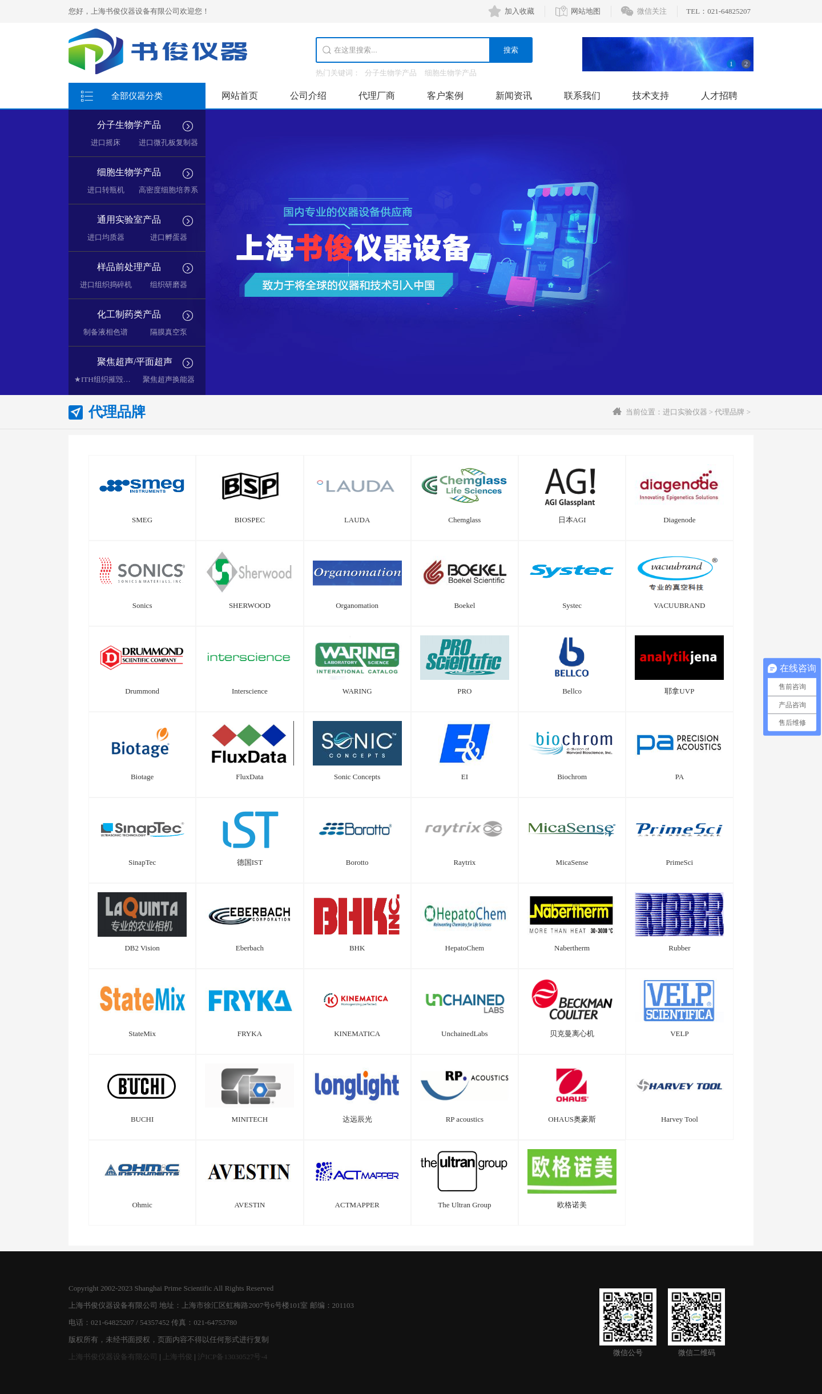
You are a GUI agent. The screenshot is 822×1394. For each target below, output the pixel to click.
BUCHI (142, 1119)
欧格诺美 (572, 1204)
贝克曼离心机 (572, 1033)
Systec (572, 605)
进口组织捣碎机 (106, 284)
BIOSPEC (250, 519)
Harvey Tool (679, 1119)
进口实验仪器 (685, 412)
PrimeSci (680, 862)
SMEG (142, 519)
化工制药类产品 (129, 314)
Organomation (357, 605)
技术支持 (650, 95)
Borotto (357, 862)
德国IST (250, 862)
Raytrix (464, 862)
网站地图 (586, 11)
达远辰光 (357, 1119)
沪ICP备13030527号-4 (232, 1356)
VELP (679, 1033)
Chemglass (464, 519)
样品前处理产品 (129, 267)
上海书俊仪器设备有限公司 (113, 1356)
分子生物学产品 (391, 73)
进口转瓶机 (105, 190)
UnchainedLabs (464, 1033)
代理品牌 (729, 412)
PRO (464, 691)
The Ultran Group (464, 1204)
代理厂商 (376, 95)
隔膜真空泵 (168, 332)
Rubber (679, 948)
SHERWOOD (250, 605)
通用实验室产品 (129, 219)
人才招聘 (719, 95)
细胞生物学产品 (451, 73)
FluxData (249, 776)
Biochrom (572, 776)
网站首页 (239, 95)
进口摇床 (105, 142)
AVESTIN (249, 1204)
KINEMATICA (357, 1033)
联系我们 (582, 95)
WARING (357, 691)
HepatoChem (465, 948)
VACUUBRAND (679, 605)
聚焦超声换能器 (169, 379)
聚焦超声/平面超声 (134, 361)
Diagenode (679, 519)
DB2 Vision (141, 948)
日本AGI (572, 519)
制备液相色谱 (105, 332)
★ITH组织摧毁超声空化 (113, 379)
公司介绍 (308, 95)
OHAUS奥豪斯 (572, 1119)
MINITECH (250, 1119)
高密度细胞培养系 (168, 190)
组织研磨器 (168, 284)
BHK (357, 948)
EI (464, 776)
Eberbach (250, 948)
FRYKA (249, 1033)
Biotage (142, 776)
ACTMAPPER (357, 1204)
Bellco (572, 691)
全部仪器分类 (137, 95)
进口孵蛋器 (168, 237)
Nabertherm (572, 948)
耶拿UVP (679, 691)
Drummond (142, 691)
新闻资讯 (513, 95)
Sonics (142, 605)
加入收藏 (519, 11)
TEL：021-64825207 (718, 11)
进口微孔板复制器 (168, 142)
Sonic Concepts (357, 776)
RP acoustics (464, 1119)
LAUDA (357, 519)
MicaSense (572, 862)
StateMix (142, 1033)
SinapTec (142, 862)
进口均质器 (105, 237)
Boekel (464, 605)
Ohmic (142, 1204)
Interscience (250, 691)
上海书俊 (177, 1356)
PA (679, 776)
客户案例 (445, 95)
